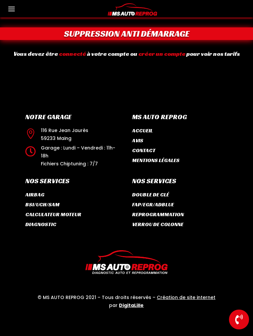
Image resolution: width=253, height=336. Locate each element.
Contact (143, 150)
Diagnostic (40, 224)
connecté (79, 53)
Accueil (142, 130)
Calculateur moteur (53, 214)
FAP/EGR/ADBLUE (153, 204)
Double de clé (150, 194)
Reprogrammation (158, 214)
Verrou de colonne (157, 224)
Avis (137, 140)
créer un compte (157, 53)
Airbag (34, 194)
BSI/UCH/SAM (42, 204)
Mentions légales (156, 160)
